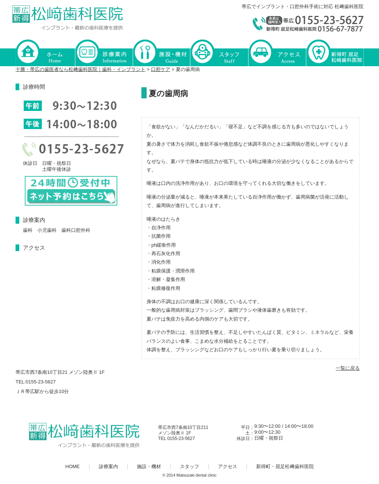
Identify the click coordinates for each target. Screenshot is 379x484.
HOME (45, 52)
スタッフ (219, 52)
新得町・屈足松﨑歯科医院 (334, 52)
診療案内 (104, 52)
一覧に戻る (348, 368)
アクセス (277, 52)
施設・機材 (161, 52)
